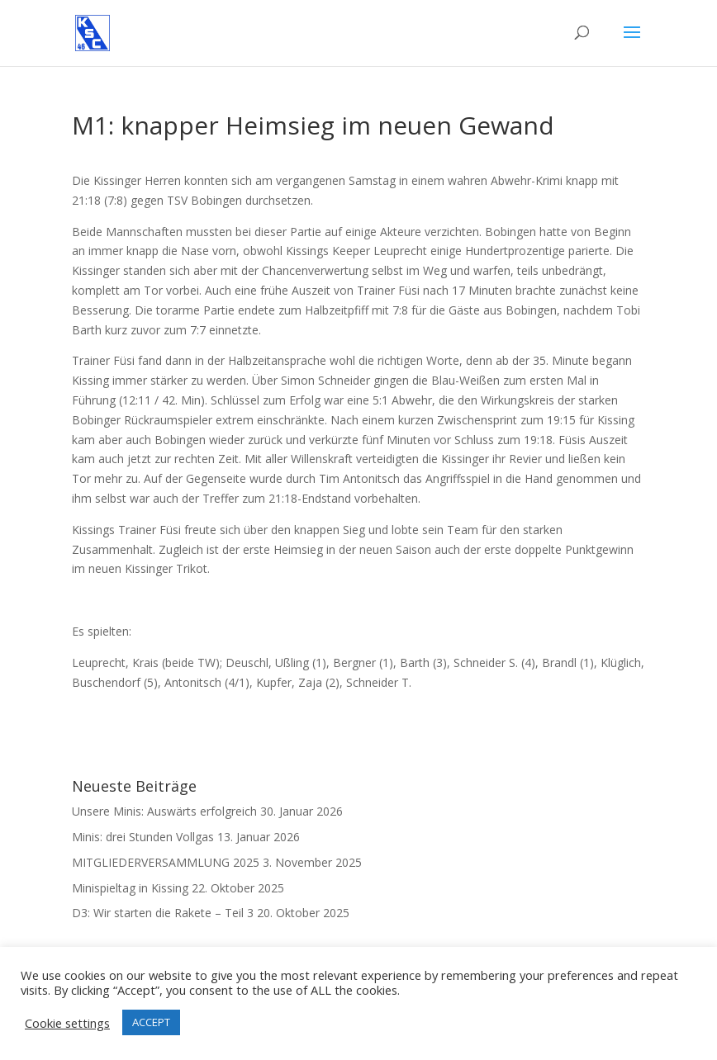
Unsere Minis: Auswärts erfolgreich (164, 811)
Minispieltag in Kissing (130, 888)
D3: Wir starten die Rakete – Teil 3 (163, 912)
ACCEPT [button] (151, 1022)
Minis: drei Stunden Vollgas (143, 837)
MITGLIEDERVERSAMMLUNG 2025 (165, 862)
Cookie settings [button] (67, 1022)
